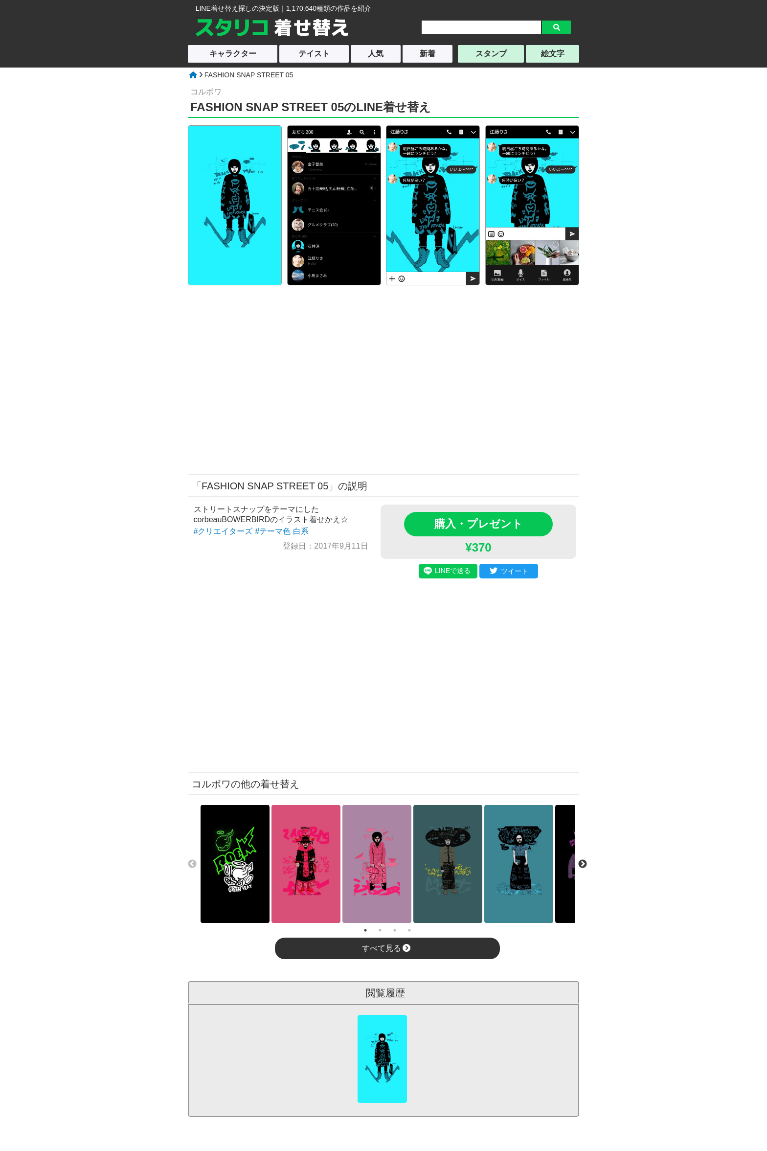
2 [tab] (380, 930)
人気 (376, 53)
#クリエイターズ (223, 531)
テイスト (314, 53)
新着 (427, 53)
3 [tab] (395, 930)
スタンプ (491, 53)
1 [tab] (365, 930)
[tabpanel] (235, 864)
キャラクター (232, 53)
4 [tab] (409, 930)
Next (582, 864)
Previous (192, 864)
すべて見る (386, 948)
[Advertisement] (289, 378)
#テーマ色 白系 (281, 531)
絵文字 (552, 53)
